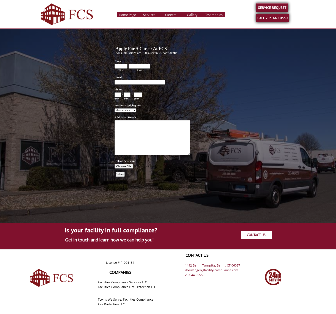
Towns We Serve (109, 299)
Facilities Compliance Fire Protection (124, 287)
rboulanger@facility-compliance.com (211, 270)
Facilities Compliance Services (119, 282)
